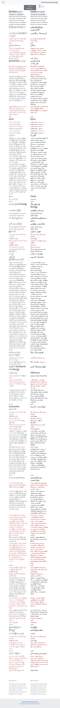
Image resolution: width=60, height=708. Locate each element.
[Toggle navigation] (3, 2)
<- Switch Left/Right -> (30, 7)
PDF (41, 6)
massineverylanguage (49, 2)
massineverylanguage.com (30, 702)
